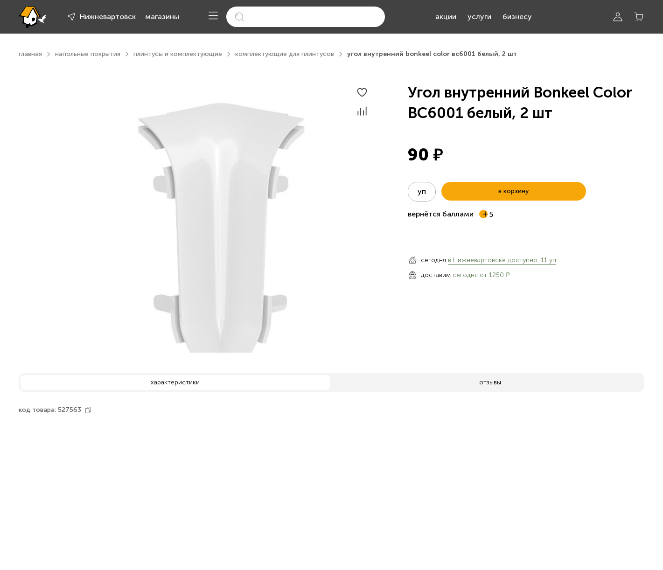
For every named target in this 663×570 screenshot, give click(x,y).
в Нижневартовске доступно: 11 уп (502, 260)
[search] (305, 17)
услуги (479, 16)
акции (445, 16)
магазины (162, 16)
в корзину (513, 191)
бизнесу (517, 16)
